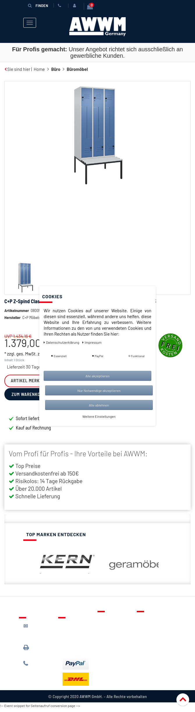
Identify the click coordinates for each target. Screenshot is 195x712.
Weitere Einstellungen (99, 416)
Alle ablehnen (99, 405)
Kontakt (109, 620)
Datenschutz (153, 628)
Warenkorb (112, 637)
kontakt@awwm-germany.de (39, 632)
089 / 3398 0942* (34, 651)
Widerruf (149, 645)
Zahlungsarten (77, 640)
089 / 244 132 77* (38, 667)
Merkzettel (112, 628)
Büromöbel (77, 67)
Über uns (149, 620)
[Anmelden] (75, 5)
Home (39, 67)
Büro (55, 67)
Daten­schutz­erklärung (62, 342)
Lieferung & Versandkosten (77, 629)
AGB (145, 637)
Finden (37, 5)
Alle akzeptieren (97, 376)
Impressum (152, 654)
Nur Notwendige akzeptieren (98, 390)
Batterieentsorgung (82, 648)
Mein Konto (112, 645)
